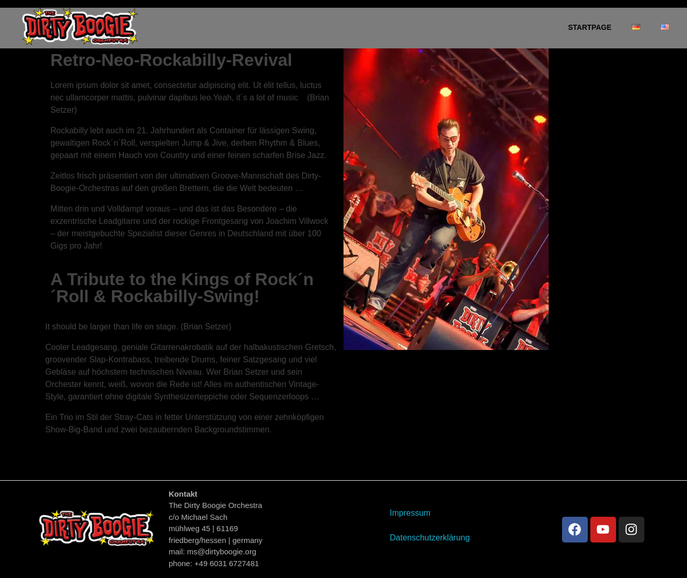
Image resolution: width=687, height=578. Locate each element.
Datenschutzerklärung (430, 537)
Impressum (410, 513)
